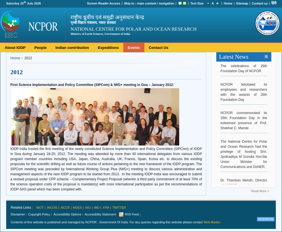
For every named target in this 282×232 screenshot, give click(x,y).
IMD (97, 207)
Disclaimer (18, 214)
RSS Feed (132, 214)
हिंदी (273, 3)
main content (146, 3)
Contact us (260, 3)
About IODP (15, 48)
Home (228, 3)
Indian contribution (72, 48)
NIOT (40, 207)
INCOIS (52, 207)
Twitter (119, 207)
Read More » (260, 191)
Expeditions (108, 48)
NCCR (65, 207)
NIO (87, 207)
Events (134, 48)
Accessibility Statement (100, 214)
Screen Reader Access (103, 3)
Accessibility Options (67, 214)
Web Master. (212, 222)
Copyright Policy (39, 214)
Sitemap (242, 3)
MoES (77, 207)
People (40, 48)
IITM (106, 207)
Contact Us (159, 48)
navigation (166, 3)
